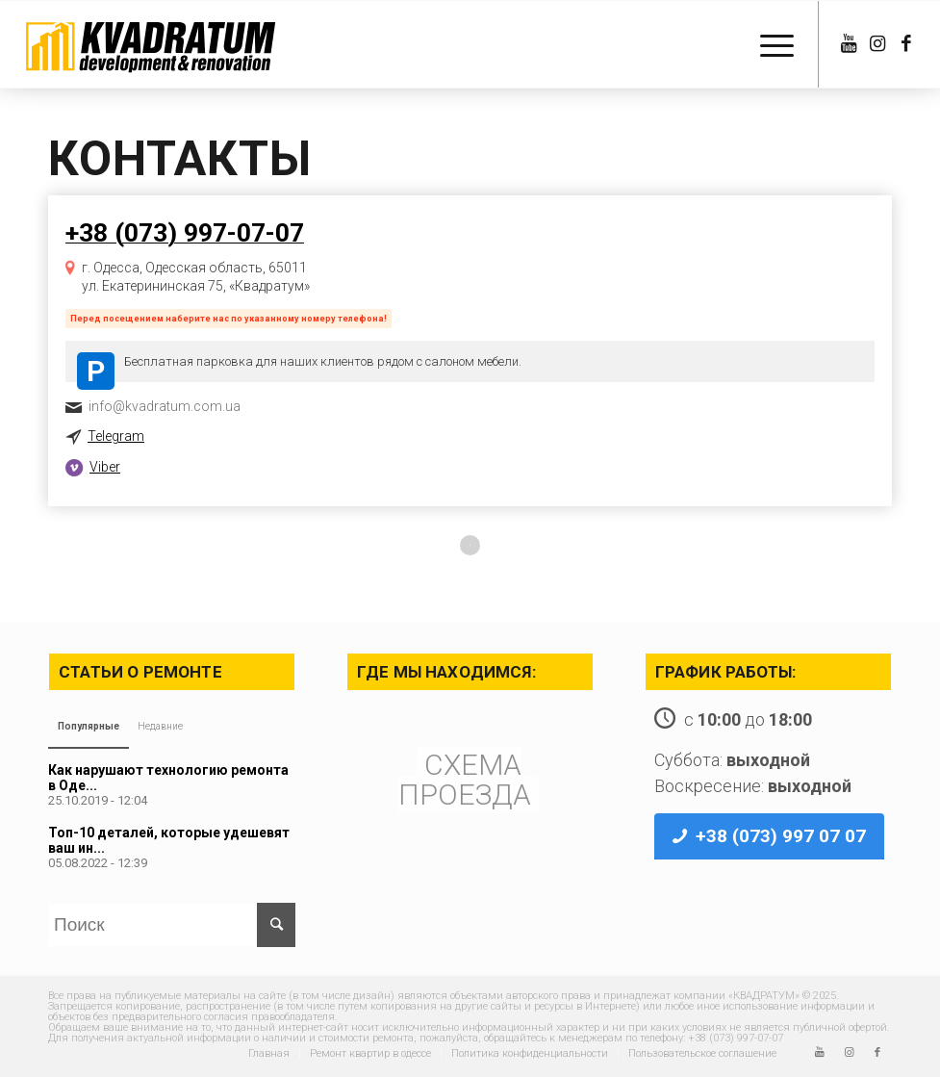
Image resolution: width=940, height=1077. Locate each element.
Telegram (116, 436)
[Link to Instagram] (877, 44)
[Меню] (767, 44)
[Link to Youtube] (848, 44)
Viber (104, 466)
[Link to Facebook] (906, 44)
